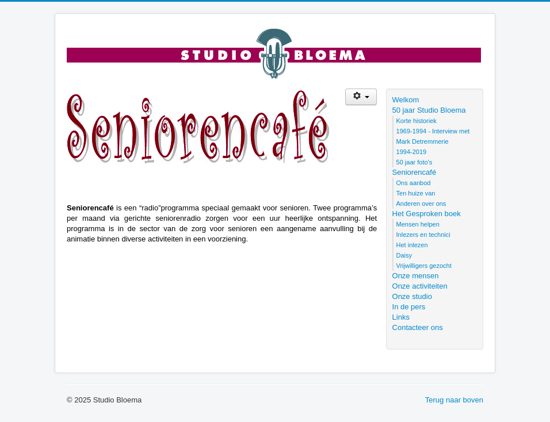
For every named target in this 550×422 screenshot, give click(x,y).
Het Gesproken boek (426, 213)
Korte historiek (416, 120)
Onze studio (412, 296)
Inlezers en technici (423, 234)
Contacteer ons (417, 327)
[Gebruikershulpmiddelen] (361, 97)
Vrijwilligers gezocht (424, 265)
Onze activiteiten (420, 286)
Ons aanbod (413, 182)
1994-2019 (411, 151)
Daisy (404, 255)
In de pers (409, 306)
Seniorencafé (414, 172)
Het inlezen (412, 244)
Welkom (405, 99)
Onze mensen (415, 275)
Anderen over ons (421, 203)
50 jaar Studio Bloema (429, 110)
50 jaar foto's (414, 162)
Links (401, 317)
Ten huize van (416, 193)
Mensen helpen (418, 224)
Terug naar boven (454, 400)
